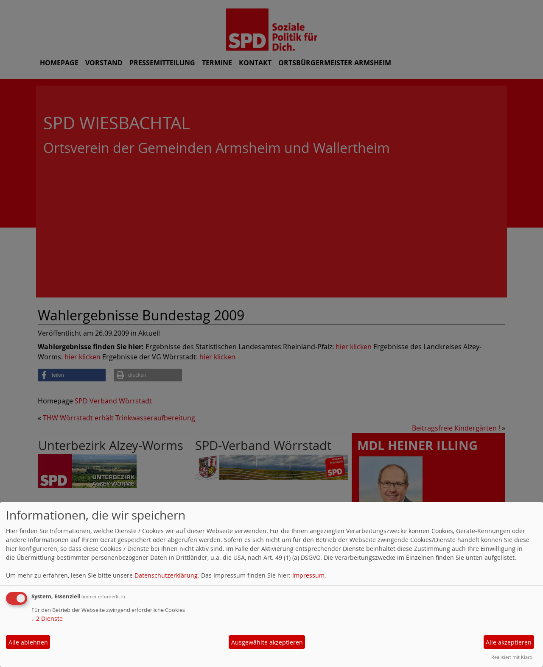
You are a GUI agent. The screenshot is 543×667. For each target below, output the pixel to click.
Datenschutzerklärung (166, 575)
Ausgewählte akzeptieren (267, 642)
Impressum (308, 575)
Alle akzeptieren (509, 642)
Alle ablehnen (28, 642)
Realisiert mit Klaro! (512, 657)
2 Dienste (47, 618)
